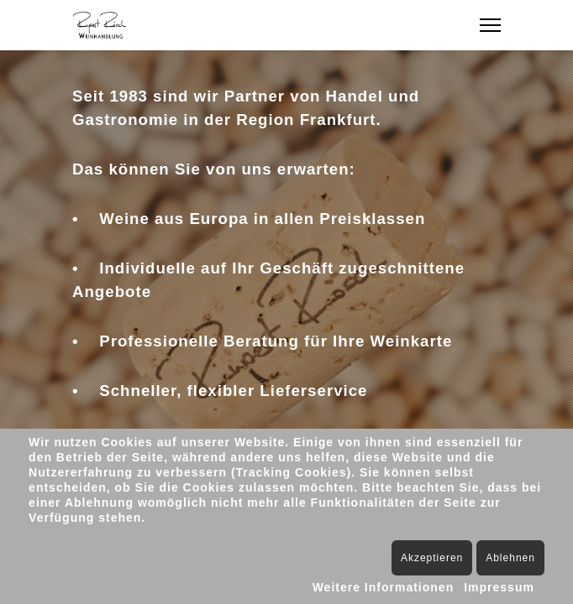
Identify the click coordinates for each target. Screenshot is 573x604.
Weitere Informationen (384, 587)
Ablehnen (510, 558)
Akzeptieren (432, 558)
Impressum (499, 587)
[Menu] (490, 25)
